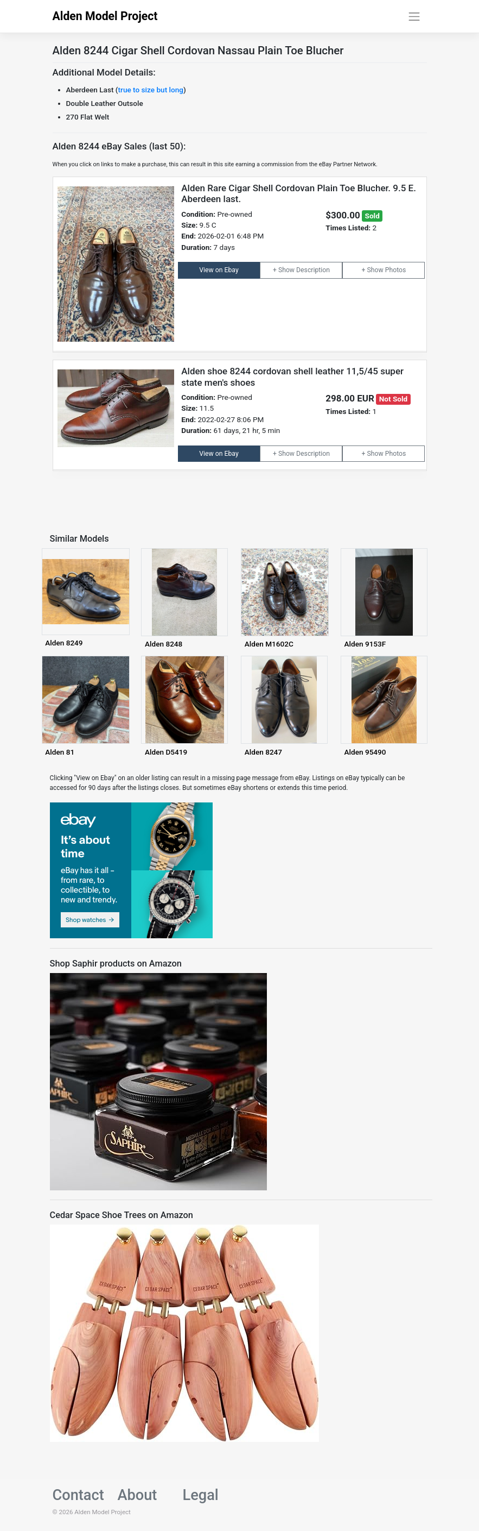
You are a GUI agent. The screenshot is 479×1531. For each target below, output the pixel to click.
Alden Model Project (105, 16)
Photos (395, 270)
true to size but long (150, 89)
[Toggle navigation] (414, 16)
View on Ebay (218, 270)
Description (313, 270)
